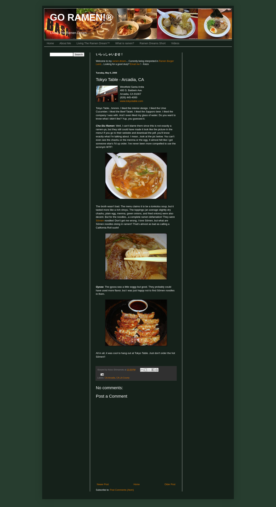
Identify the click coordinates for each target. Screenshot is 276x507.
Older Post (169, 484)
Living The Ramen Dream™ (93, 43)
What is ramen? (124, 43)
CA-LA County (122, 378)
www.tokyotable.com (131, 101)
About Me (65, 43)
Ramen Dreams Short (153, 43)
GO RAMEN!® (81, 17)
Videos (175, 43)
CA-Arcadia (110, 378)
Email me (135, 64)
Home (50, 43)
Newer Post (103, 484)
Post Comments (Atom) (122, 490)
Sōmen (100, 220)
